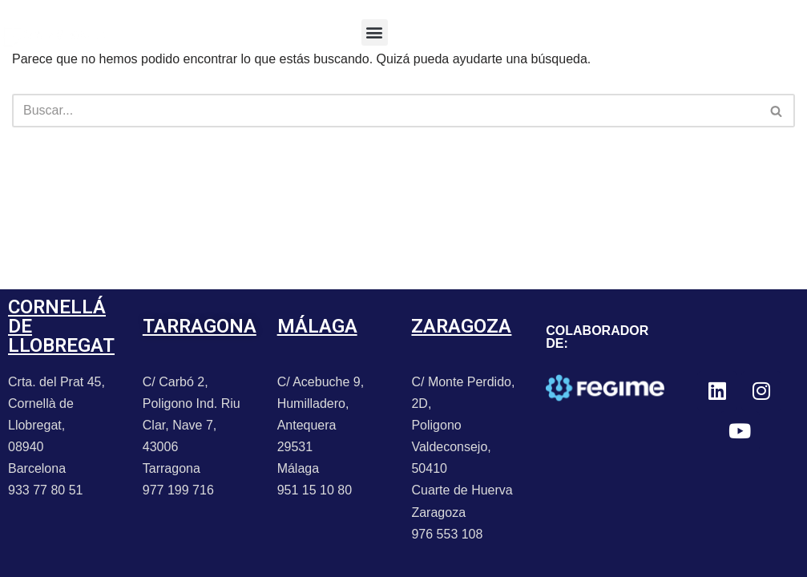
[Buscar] (385, 110)
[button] (374, 32)
